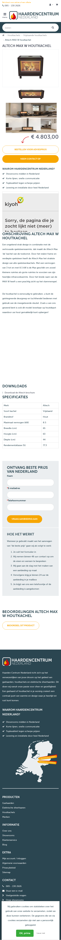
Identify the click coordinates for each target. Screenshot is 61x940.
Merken (6, 817)
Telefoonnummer (17, 500)
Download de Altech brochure (20, 392)
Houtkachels (14, 35)
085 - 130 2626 (12, 5)
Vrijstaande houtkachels (35, 35)
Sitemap (6, 872)
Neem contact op (30, 159)
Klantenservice (9, 840)
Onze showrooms (15, 900)
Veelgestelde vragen (16, 895)
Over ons (6, 831)
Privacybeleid (8, 867)
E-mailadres (14, 488)
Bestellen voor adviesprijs (31, 149)
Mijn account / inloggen (14, 858)
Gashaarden (8, 803)
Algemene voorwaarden (14, 863)
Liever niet (41, 933)
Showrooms (8, 835)
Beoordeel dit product (20, 625)
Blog (4, 844)
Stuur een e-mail (14, 891)
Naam (10, 476)
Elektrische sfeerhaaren (13, 807)
